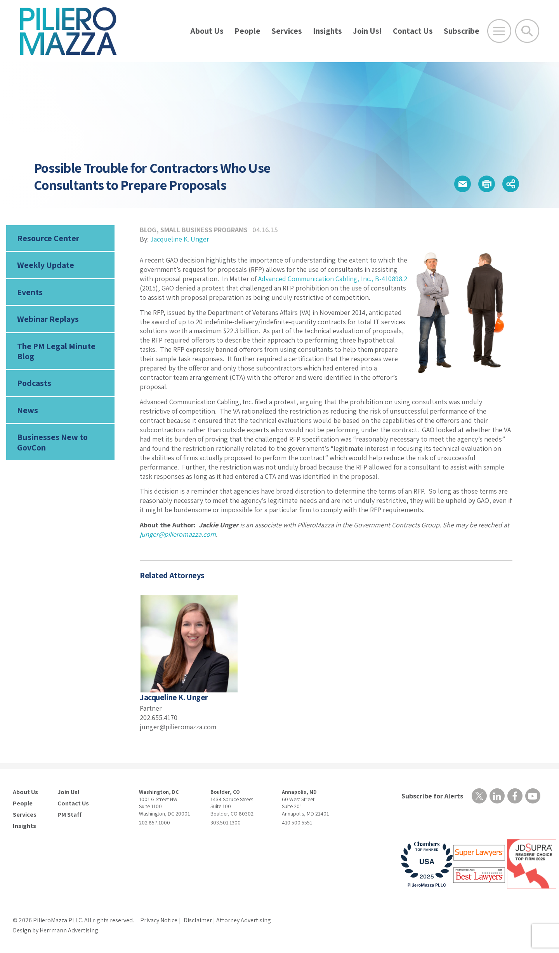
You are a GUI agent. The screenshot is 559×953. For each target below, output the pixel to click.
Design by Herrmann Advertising (55, 930)
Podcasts (34, 382)
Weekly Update (45, 264)
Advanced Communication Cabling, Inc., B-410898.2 (332, 278)
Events (30, 292)
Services (286, 31)
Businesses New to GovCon (52, 441)
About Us (207, 31)
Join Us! (367, 31)
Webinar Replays (48, 318)
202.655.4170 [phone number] (158, 717)
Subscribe (461, 31)
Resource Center (48, 238)
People (247, 31)
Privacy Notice (158, 920)
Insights (327, 31)
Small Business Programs (204, 229)
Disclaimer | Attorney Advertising (227, 920)
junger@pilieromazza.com (178, 534)
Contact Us (413, 31)
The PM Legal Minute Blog (56, 351)
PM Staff (69, 815)
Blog (148, 229)
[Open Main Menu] (499, 31)
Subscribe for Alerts (432, 795)
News (27, 410)
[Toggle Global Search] (527, 31)
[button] (462, 184)
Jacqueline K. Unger (179, 239)
